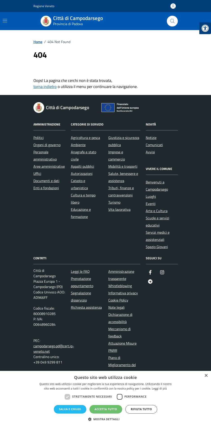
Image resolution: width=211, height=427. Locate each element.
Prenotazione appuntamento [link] (82, 282)
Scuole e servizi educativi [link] (157, 221)
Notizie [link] (151, 137)
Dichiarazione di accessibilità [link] (120, 318)
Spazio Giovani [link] (157, 246)
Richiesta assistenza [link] (86, 307)
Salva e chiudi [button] (70, 409)
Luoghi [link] (151, 196)
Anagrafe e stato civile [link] (83, 155)
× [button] (206, 375)
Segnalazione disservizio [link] (81, 296)
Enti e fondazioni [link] (46, 188)
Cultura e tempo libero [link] (83, 198)
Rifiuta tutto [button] (141, 409)
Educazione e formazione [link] (81, 213)
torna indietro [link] (45, 87)
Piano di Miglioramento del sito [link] (122, 365)
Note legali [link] (116, 307)
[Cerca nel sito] (172, 21)
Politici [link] (38, 137)
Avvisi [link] (150, 152)
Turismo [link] (114, 202)
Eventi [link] (151, 203)
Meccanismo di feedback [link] (119, 332)
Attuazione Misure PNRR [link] (122, 347)
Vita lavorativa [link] (119, 209)
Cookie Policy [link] (118, 300)
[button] (105, 419)
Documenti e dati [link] (46, 180)
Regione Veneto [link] (43, 6)
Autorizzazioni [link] (82, 173)
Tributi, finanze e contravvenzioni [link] (121, 191)
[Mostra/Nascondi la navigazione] (5, 20)
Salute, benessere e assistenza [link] (123, 177)
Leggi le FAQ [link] (80, 271)
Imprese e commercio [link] (116, 155)
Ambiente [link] (78, 144)
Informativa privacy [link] (123, 293)
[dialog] (105, 399)
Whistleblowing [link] (120, 285)
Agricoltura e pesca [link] (85, 137)
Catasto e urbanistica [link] (79, 184)
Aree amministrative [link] (49, 166)
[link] (205, 28)
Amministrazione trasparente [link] (121, 275)
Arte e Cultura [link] (156, 211)
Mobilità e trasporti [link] (122, 166)
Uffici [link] (37, 173)
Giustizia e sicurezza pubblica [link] (123, 141)
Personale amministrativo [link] (45, 155)
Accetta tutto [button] (106, 409)
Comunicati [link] (154, 144)
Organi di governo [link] (47, 144)
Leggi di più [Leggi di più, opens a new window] (159, 388)
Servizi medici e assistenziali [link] (158, 236)
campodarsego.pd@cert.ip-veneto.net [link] (53, 348)
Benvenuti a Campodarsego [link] (157, 185)
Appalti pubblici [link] (82, 166)
